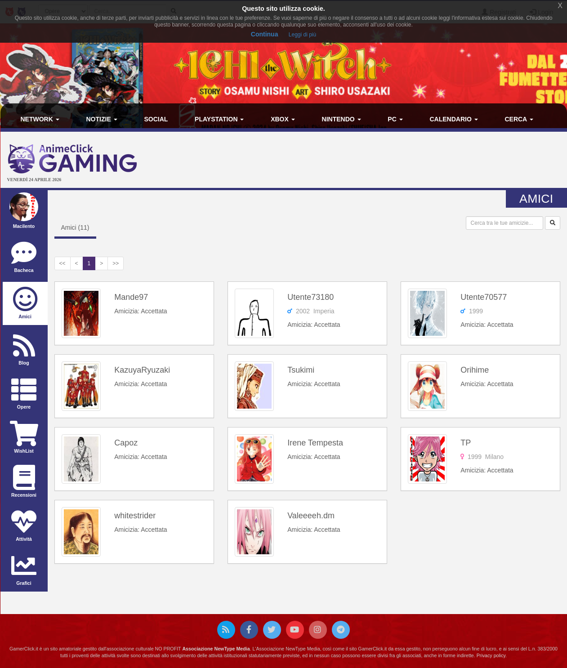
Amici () (75, 227)
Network (40, 119)
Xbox (283, 119)
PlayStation (219, 119)
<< (62, 263)
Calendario (453, 119)
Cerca (518, 119)
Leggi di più (302, 34)
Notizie (101, 119)
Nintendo (341, 119)
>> (115, 263)
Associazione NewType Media (216, 648)
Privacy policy (491, 655)
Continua (264, 34)
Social (156, 119)
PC (395, 119)
